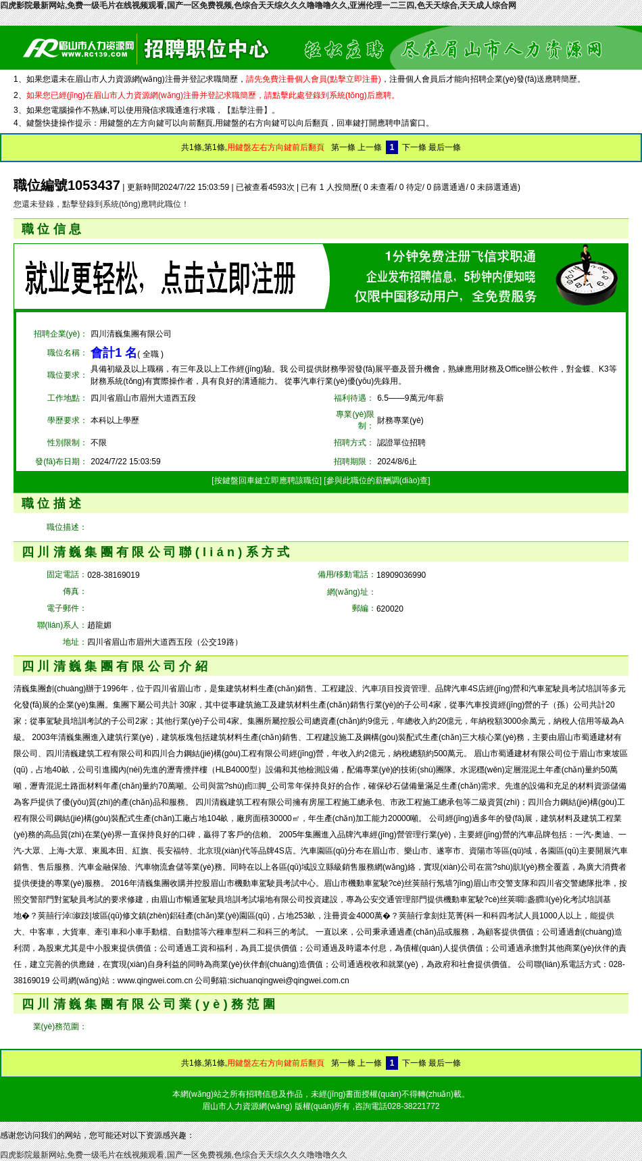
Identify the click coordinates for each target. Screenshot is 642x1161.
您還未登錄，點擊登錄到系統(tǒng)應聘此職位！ (101, 204)
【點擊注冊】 (247, 110)
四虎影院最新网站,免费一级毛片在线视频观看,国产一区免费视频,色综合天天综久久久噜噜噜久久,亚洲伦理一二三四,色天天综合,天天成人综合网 (258, 5)
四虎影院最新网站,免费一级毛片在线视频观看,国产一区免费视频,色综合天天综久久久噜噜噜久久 (173, 1155)
